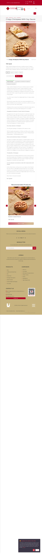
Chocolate (9, 283)
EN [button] (34, 3)
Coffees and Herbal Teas (11, 271)
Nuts (15, 17)
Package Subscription (11, 277)
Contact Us (16, 298)
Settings (37, 550)
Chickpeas (19, 17)
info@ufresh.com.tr (10, 296)
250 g (12, 72)
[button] (35, 40)
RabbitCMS (33, 312)
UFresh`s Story (25, 274)
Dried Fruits (9, 275)
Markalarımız (25, 278)
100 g (8, 72)
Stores (24, 276)
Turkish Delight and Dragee (12, 281)
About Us (24, 269)
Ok (33, 550)
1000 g (21, 72)
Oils (7, 273)
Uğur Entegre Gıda (26, 280)
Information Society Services (28, 273)
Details (24, 547)
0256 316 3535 (9, 294)
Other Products (10, 279)
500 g (16, 72)
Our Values (25, 271)
